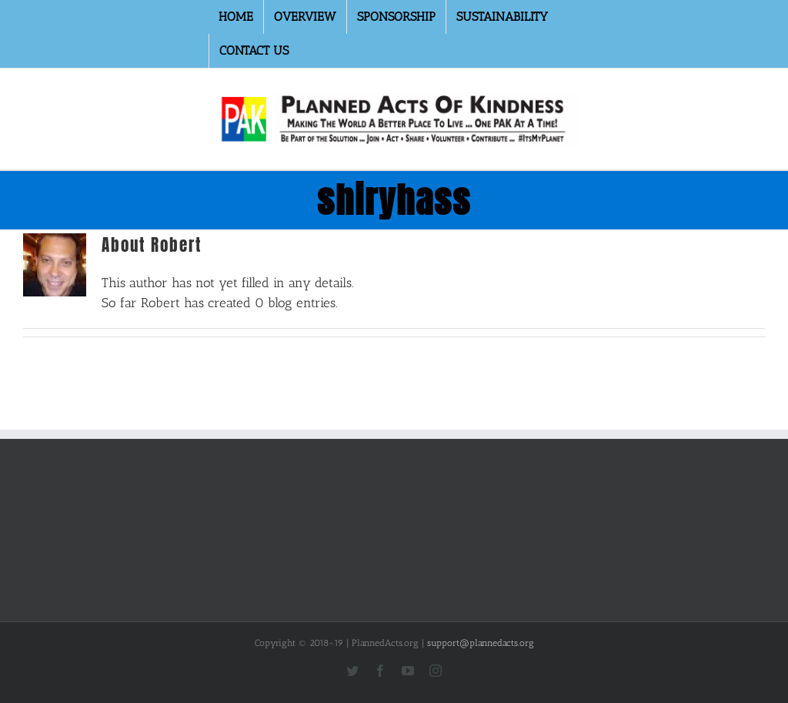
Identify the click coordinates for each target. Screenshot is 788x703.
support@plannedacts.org (480, 643)
